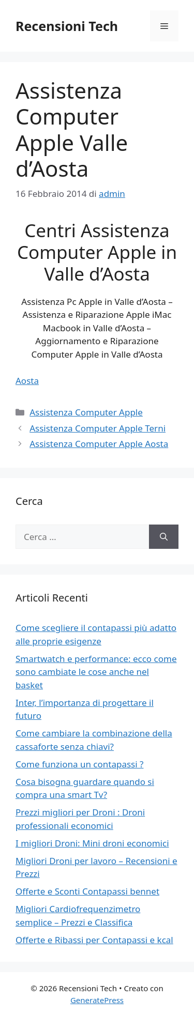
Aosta (27, 381)
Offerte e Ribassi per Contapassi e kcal (94, 940)
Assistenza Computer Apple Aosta (98, 444)
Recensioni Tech (67, 26)
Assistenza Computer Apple (86, 412)
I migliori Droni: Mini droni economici (92, 843)
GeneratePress (97, 1000)
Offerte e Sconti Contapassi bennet (87, 891)
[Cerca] (163, 537)
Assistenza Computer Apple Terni (97, 428)
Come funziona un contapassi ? (79, 764)
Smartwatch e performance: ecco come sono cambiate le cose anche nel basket (96, 672)
